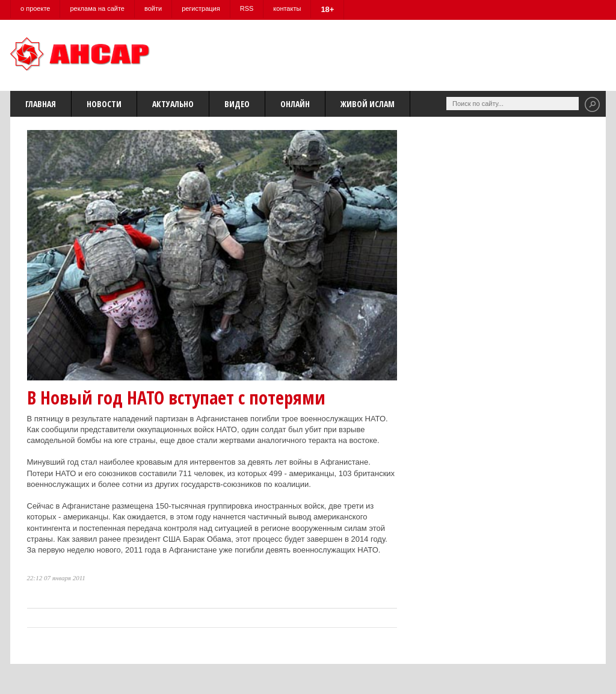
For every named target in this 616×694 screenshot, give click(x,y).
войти (153, 8)
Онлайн (295, 104)
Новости (104, 104)
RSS (247, 8)
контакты (287, 8)
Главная (40, 104)
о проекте (35, 8)
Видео (237, 104)
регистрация (201, 8)
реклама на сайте (97, 8)
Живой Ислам (367, 104)
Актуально (173, 104)
